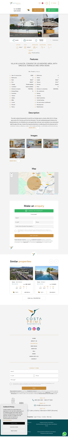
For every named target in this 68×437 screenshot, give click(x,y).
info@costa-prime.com (43, 406)
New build (34, 346)
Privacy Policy (20, 231)
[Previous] (51, 262)
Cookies (44, 417)
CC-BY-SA (56, 194)
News (34, 354)
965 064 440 (39, 401)
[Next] (56, 262)
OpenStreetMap (47, 194)
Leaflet (38, 194)
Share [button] (15, 40)
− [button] (11, 177)
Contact (52, 10)
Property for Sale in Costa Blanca (46, 423)
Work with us (34, 357)
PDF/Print (28, 40)
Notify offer (39, 40)
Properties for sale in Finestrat (46, 434)
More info (34, 128)
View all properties (34, 299)
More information (7, 420)
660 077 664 (48, 401)
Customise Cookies (14, 426)
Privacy (39, 417)
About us (34, 341)
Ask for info (38, 10)
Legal (35, 417)
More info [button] (15, 161)
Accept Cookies (14, 423)
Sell (34, 352)
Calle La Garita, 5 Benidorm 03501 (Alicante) (43, 411)
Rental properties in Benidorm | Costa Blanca (46, 432)
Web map (49, 417)
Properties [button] (34, 344)
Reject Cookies (14, 430)
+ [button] (11, 175)
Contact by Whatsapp (34, 211)
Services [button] (34, 349)
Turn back (54, 40)
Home (34, 339)
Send (34, 388)
